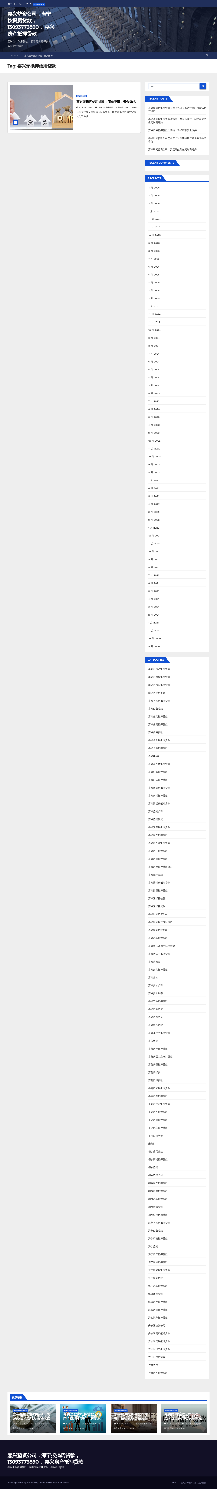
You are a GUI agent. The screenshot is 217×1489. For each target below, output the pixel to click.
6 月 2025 (154, 266)
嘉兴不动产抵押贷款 (159, 700)
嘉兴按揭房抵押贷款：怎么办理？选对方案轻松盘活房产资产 (31, 1418)
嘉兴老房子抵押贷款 (159, 953)
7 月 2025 (154, 258)
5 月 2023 (154, 417)
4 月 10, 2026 (123, 1424)
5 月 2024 (154, 369)
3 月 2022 (154, 512)
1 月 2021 (153, 622)
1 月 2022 (153, 527)
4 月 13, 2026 (22, 1424)
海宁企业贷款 (155, 1230)
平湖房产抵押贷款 (158, 1112)
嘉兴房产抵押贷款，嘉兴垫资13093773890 (116, 107)
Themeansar (63, 1483)
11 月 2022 (154, 448)
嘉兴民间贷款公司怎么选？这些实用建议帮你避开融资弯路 (183, 1418)
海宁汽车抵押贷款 (158, 1286)
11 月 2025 (154, 227)
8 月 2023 (154, 393)
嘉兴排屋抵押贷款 (158, 890)
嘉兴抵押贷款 (155, 874)
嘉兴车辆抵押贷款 (158, 1001)
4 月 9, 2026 (173, 1424)
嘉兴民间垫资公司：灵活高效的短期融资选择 (172, 149)
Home (14, 55)
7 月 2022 (154, 480)
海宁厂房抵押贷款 (158, 1238)
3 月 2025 (154, 290)
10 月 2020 (154, 638)
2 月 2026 (154, 203)
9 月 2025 (154, 243)
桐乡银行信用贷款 (158, 1214)
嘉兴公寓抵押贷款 (158, 748)
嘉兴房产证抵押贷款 (159, 843)
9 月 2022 (154, 464)
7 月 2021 (153, 575)
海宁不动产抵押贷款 (159, 1222)
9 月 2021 (153, 559)
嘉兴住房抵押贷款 (158, 724)
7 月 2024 (154, 353)
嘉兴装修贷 (154, 961)
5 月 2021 (153, 591)
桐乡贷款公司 (155, 1206)
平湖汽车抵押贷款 (158, 1127)
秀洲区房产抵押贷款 (159, 1333)
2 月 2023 (154, 432)
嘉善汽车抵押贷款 (158, 1096)
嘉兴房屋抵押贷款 (158, 858)
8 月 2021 (153, 567)
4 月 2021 (153, 599)
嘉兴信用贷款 (81, 96)
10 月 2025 (154, 235)
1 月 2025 (153, 306)
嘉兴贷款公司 (155, 985)
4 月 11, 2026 (72, 1424)
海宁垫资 (153, 1246)
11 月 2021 (154, 543)
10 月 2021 (154, 551)
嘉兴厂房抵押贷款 (158, 779)
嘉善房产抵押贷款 (158, 1048)
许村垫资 (153, 1365)
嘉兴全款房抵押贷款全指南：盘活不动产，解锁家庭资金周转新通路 (82, 1418)
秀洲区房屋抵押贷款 (159, 1341)
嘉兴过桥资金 (155, 1017)
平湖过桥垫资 (155, 1135)
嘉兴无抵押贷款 (156, 906)
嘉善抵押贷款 (155, 1080)
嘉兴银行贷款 (155, 1025)
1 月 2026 (153, 211)
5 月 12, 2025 (85, 107)
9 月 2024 (154, 338)
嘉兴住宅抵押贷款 (158, 716)
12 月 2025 (154, 219)
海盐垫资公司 (155, 1293)
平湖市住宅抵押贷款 (159, 1104)
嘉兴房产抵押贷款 (158, 835)
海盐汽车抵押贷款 (158, 1317)
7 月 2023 (154, 401)
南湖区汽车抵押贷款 (159, 684)
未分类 (152, 1143)
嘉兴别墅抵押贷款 (158, 771)
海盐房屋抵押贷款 (158, 1309)
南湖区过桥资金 (156, 692)
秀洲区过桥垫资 (156, 1357)
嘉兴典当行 (154, 756)
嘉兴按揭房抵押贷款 (159, 882)
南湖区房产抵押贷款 (159, 669)
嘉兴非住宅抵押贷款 (159, 1032)
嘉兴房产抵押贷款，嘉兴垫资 (38, 55)
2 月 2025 (154, 298)
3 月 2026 (154, 195)
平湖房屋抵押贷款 (158, 1119)
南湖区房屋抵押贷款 (159, 677)
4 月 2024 (154, 377)
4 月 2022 (154, 504)
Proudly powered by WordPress (22, 1483)
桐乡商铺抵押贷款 (158, 1159)
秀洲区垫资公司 (156, 1325)
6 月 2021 (153, 583)
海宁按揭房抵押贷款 (159, 1270)
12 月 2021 (154, 535)
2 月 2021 (153, 614)
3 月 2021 (153, 606)
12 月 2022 (154, 440)
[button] (207, 55)
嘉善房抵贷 (154, 1072)
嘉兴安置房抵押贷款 (159, 827)
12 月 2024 (154, 314)
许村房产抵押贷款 (158, 1373)
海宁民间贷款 (155, 1278)
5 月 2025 (154, 274)
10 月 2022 (154, 456)
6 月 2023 (154, 409)
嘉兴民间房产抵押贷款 (160, 922)
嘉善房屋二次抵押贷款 (160, 1056)
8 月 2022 (154, 472)
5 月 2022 (154, 496)
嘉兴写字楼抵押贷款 (159, 764)
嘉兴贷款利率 (155, 993)
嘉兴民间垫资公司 (158, 914)
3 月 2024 (154, 385)
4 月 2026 (154, 187)
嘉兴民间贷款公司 (158, 930)
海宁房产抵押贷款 (158, 1254)
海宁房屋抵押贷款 (158, 1262)
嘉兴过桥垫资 (155, 1009)
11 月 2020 (154, 630)
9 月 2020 (154, 646)
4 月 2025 (154, 282)
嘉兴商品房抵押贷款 (159, 787)
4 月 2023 (154, 425)
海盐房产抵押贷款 (158, 1301)
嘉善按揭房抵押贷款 (159, 1088)
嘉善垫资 (153, 1040)
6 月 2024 (154, 361)
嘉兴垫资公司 (155, 811)
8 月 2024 (154, 345)
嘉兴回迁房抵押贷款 (159, 803)
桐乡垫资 (153, 1167)
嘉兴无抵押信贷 (156, 898)
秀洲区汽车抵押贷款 (159, 1349)
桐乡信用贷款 (155, 1151)
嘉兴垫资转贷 (155, 819)
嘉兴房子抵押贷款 (158, 851)
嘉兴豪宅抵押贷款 (158, 969)
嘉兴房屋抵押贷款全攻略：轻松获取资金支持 (172, 130)
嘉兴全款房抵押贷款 (159, 740)
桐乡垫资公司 (155, 1175)
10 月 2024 (154, 330)
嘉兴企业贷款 (155, 708)
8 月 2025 (154, 251)
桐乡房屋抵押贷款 (158, 1191)
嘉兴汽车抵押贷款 (158, 938)
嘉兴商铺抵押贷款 (158, 795)
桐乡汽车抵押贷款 (158, 1199)
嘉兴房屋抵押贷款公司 (160, 866)
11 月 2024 (154, 322)
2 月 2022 (154, 519)
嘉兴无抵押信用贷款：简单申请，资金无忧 (106, 102)
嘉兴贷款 (153, 977)
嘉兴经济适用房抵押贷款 (161, 945)
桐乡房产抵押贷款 (158, 1183)
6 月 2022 (154, 488)
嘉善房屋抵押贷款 (158, 1064)
